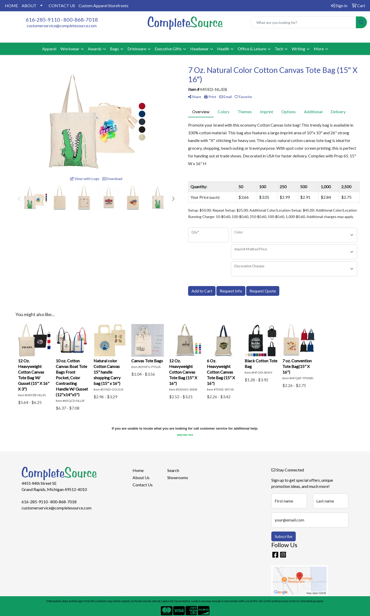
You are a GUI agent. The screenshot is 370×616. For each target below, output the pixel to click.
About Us (141, 477)
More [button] (319, 48)
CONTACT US (62, 5)
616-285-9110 (43, 19)
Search (173, 470)
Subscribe (283, 536)
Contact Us (143, 484)
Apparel (49, 48)
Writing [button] (298, 48)
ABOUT (29, 5)
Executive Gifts (168, 48)
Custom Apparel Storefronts (103, 5)
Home (138, 470)
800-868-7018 (80, 19)
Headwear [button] (199, 48)
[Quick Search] (303, 22)
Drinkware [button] (136, 48)
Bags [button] (114, 48)
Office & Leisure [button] (252, 48)
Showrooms (177, 477)
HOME (11, 5)
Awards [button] (94, 48)
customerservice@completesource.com (62, 25)
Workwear (69, 48)
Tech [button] (279, 48)
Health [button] (223, 48)
